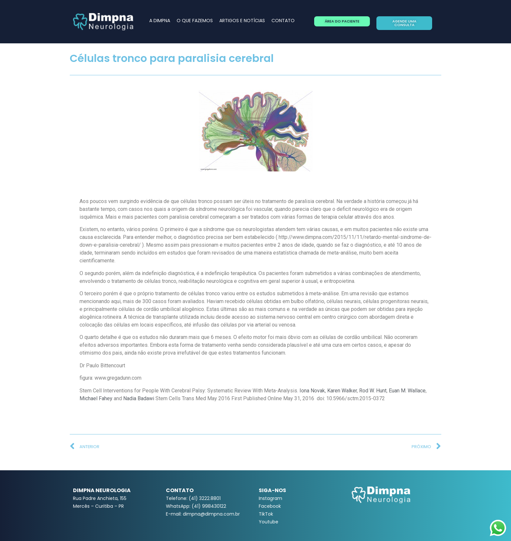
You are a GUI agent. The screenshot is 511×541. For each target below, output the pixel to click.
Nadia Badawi (138, 398)
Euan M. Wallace (407, 390)
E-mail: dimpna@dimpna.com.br (203, 514)
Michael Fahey (96, 398)
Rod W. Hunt (373, 390)
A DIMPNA (159, 20)
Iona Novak (312, 390)
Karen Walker (342, 390)
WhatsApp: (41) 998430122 (196, 506)
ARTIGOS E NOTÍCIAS (242, 20)
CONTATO (283, 20)
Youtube (268, 522)
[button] (342, 21)
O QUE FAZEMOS (195, 20)
